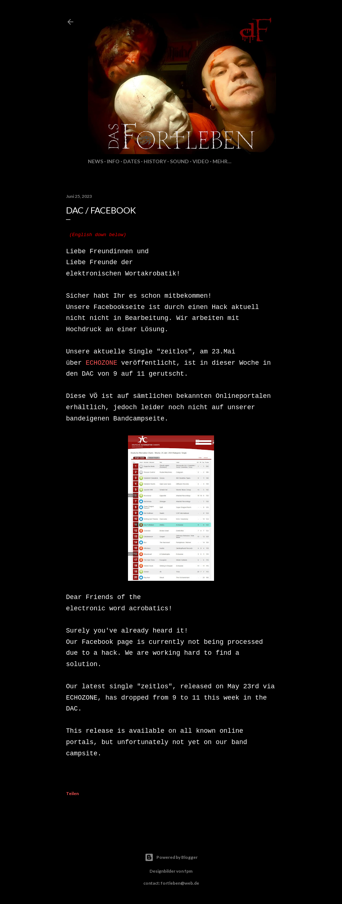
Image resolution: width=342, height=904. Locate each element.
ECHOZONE (101, 363)
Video (201, 161)
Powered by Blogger (171, 857)
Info (113, 161)
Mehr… (222, 161)
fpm (188, 871)
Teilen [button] (72, 793)
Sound (179, 161)
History (155, 161)
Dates (131, 161)
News (95, 161)
